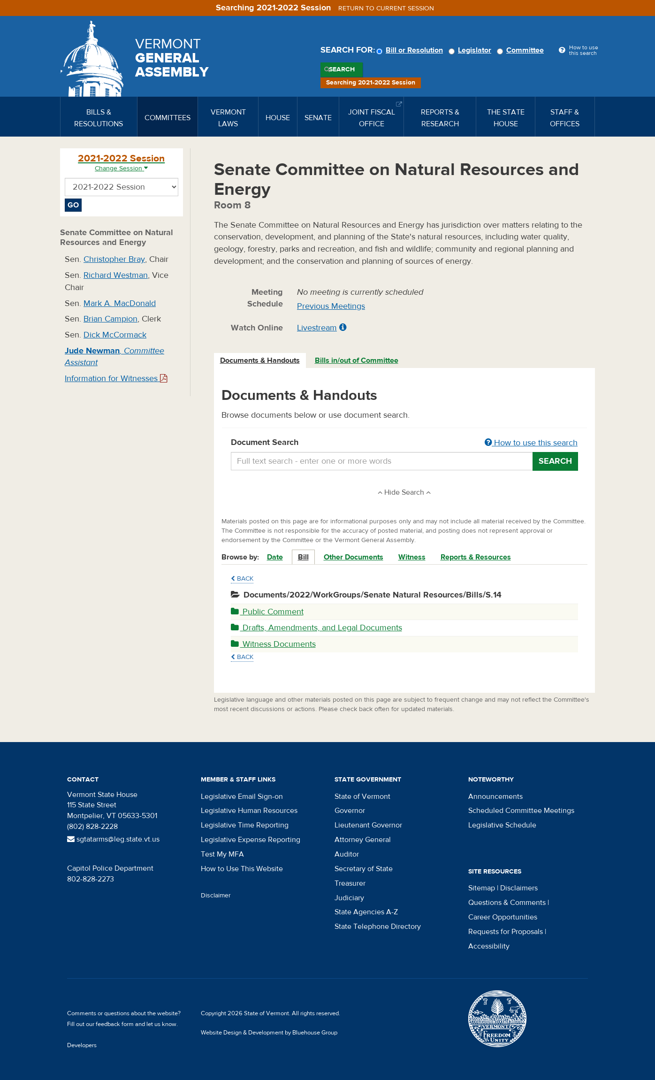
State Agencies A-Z (366, 912)
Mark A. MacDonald (120, 303)
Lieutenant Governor (368, 825)
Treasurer (350, 883)
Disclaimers (519, 888)
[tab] (260, 360)
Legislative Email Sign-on (242, 796)
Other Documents (353, 557)
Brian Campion (110, 319)
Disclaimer (216, 895)
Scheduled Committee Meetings (521, 810)
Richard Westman (116, 275)
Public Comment (267, 611)
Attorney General (363, 839)
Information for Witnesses (116, 378)
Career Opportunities (502, 917)
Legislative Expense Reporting (250, 839)
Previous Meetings (331, 306)
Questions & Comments (507, 902)
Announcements (495, 796)
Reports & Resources (476, 557)
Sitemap (481, 888)
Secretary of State (364, 868)
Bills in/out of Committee (356, 360)
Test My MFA (222, 854)
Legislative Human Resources (249, 810)
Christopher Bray (114, 259)
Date (275, 557)
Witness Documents (273, 644)
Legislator (471, 50)
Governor (350, 810)
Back (242, 578)
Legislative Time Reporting (245, 825)
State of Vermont (362, 796)
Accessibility (489, 946)
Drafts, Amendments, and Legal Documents (316, 627)
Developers (82, 1045)
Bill (303, 557)
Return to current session (386, 8)
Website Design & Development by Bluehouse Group (269, 1032)
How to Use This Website (242, 868)
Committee (522, 50)
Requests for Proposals (505, 931)
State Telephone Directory (378, 926)
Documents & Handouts (260, 360)
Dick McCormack (115, 334)
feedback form (115, 1024)
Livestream (317, 327)
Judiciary (349, 898)
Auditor (347, 854)
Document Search (405, 443)
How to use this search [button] (531, 442)
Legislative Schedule (502, 825)
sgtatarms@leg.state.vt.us (113, 839)
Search (342, 69)
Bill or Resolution (411, 50)
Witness (412, 557)
